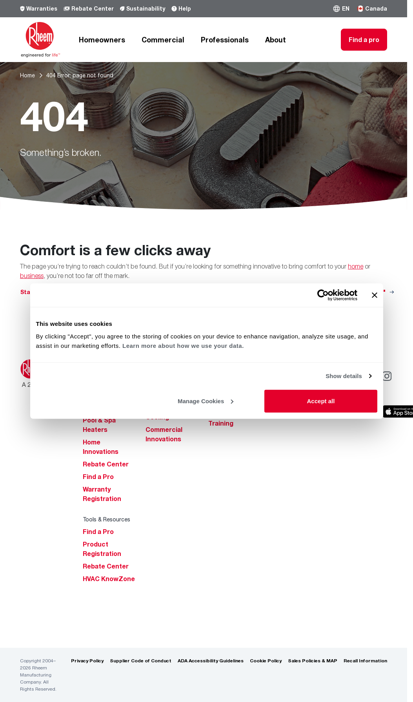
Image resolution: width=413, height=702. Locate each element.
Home (27, 75)
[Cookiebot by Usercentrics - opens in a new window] (323, 295)
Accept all (321, 400)
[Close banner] (374, 295)
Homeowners (102, 39)
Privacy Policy (87, 661)
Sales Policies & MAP (312, 661)
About (275, 39)
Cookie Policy (266, 661)
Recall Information (365, 661)
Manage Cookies (205, 400)
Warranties (38, 8)
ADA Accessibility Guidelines (211, 661)
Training (220, 423)
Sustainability (142, 8)
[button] (341, 9)
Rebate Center (89, 8)
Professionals (225, 39)
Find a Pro (98, 477)
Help (181, 8)
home (355, 266)
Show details (344, 376)
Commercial (163, 39)
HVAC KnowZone (109, 579)
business (32, 275)
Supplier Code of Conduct (140, 661)
